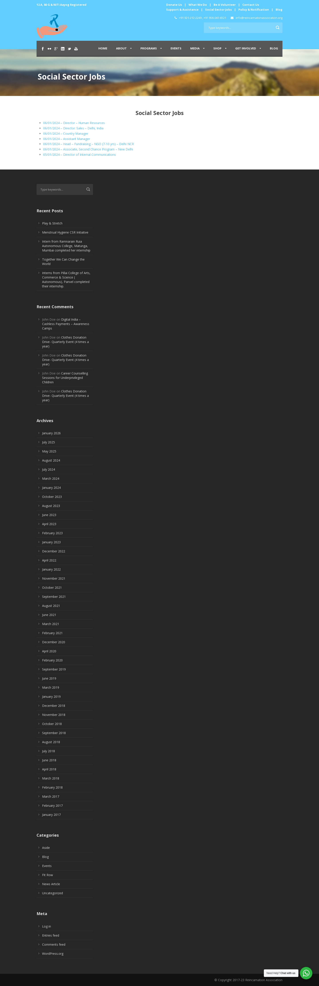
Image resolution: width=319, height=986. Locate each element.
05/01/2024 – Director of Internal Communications (79, 154)
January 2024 (51, 487)
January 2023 (51, 542)
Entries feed (50, 935)
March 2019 (50, 687)
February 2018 (52, 787)
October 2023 (52, 497)
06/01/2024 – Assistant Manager (66, 139)
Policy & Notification (253, 10)
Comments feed (53, 944)
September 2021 (54, 596)
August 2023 (51, 506)
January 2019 (51, 696)
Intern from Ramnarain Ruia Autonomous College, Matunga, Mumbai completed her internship (66, 245)
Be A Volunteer (225, 5)
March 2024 (50, 478)
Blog (279, 10)
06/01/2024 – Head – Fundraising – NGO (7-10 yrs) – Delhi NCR (88, 144)
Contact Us (250, 5)
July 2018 (48, 751)
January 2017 (51, 815)
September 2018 (54, 733)
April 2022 (49, 560)
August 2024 (51, 460)
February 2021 (52, 633)
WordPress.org (52, 953)
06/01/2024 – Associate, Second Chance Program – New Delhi (88, 149)
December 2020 (53, 642)
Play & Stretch (52, 223)
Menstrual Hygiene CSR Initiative (65, 232)
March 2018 (50, 778)
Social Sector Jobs (218, 10)
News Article (51, 884)
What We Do (198, 5)
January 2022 (51, 569)
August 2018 (51, 742)
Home (102, 48)
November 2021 (53, 578)
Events (176, 48)
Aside (46, 848)
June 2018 (49, 760)
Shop (217, 48)
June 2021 (49, 615)
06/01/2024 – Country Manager (65, 133)
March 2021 (50, 624)
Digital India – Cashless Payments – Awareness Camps (65, 323)
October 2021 (52, 587)
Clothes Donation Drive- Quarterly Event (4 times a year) (65, 341)
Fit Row (47, 875)
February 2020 (52, 660)
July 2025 (48, 442)
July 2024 (48, 469)
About (121, 48)
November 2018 (53, 715)
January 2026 (51, 433)
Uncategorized (52, 893)
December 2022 (53, 551)
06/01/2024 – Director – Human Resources (74, 123)
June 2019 (49, 678)
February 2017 (52, 805)
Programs (148, 48)
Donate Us (174, 5)
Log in (46, 926)
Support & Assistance (182, 10)
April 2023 (49, 524)
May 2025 (49, 451)
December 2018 (53, 705)
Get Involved (245, 48)
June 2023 (49, 515)
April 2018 (49, 769)
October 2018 (52, 724)
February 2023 (52, 533)
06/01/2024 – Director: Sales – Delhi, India (73, 128)
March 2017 (50, 796)
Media (195, 48)
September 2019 (54, 669)
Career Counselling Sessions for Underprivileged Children (65, 377)
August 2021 (51, 606)
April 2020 (49, 651)
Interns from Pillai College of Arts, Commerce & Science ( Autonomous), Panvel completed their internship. (66, 279)
